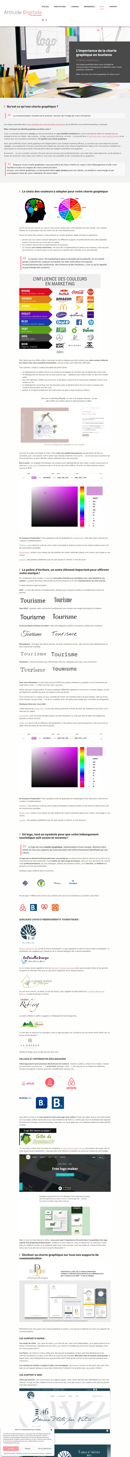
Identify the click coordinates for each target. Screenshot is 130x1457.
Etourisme (80, 60)
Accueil (45, 7)
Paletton (23, 545)
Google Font (39, 709)
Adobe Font (24, 723)
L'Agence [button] (75, 7)
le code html (31, 465)
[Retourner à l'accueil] (23, 13)
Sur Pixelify (23, 716)
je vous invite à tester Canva (72, 1148)
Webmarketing (92, 60)
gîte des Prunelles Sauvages (63, 968)
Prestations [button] (60, 7)
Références (89, 7)
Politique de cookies (9, 1453)
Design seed (24, 552)
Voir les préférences (44, 1448)
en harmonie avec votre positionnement (102, 136)
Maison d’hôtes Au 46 (28, 949)
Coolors (22, 560)
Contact (113, 7)
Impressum (48, 1453)
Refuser (27, 1448)
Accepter (11, 1448)
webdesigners (78, 538)
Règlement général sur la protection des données (30, 1453)
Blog (102, 7)
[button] (51, 1430)
